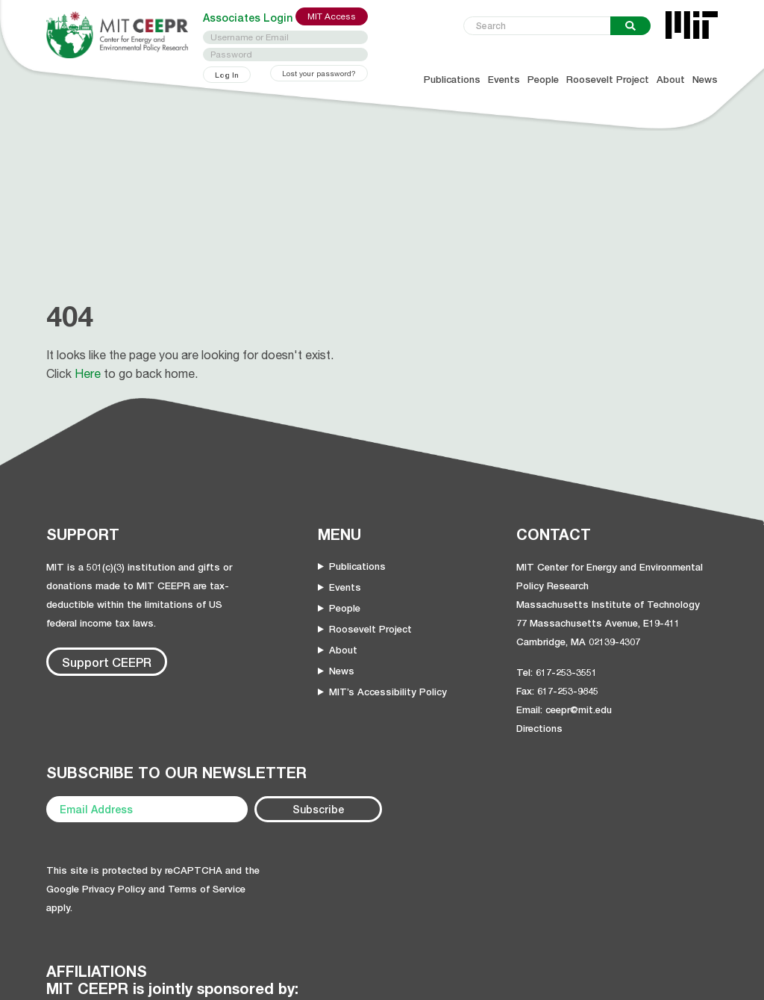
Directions (539, 728)
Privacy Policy (113, 889)
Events (504, 79)
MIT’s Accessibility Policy (388, 692)
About (671, 79)
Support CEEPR (106, 662)
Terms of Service (206, 889)
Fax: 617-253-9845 (557, 691)
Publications (452, 79)
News (705, 79)
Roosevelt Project (607, 79)
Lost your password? (319, 73)
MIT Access (331, 16)
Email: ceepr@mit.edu (564, 709)
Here (88, 373)
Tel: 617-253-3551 (556, 672)
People (543, 79)
